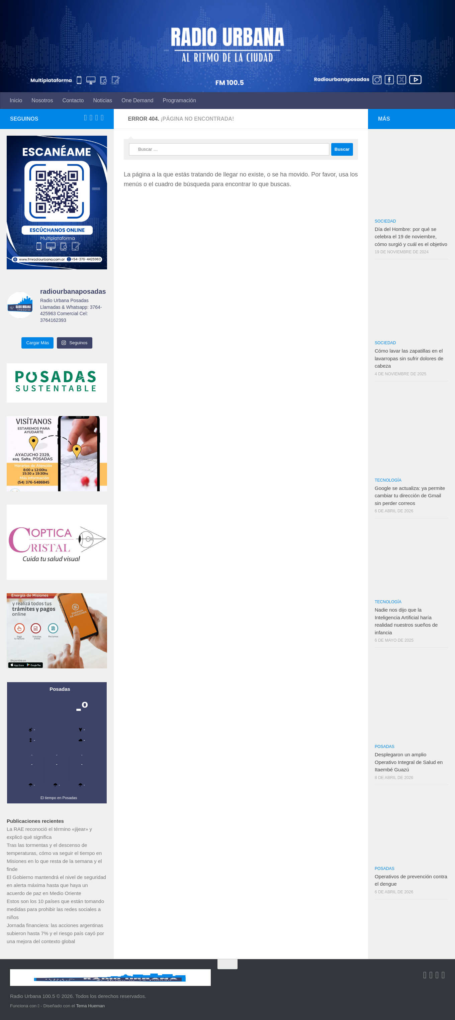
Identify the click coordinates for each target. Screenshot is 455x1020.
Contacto (73, 100)
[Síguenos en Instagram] (102, 117)
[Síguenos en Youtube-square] (96, 117)
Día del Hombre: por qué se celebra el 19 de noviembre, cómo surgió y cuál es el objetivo (411, 236)
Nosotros (42, 100)
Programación (179, 100)
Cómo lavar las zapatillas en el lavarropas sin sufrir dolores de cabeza (409, 358)
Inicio (16, 100)
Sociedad (385, 221)
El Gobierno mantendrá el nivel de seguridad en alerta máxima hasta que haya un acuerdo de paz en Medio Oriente (56, 885)
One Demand (137, 100)
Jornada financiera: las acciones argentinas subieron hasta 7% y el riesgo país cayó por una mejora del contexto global (55, 933)
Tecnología (388, 480)
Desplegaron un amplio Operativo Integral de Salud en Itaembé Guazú (409, 762)
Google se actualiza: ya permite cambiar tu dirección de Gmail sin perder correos (410, 495)
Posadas (384, 746)
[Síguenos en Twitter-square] (91, 117)
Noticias (102, 100)
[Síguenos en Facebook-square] (85, 117)
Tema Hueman (90, 1005)
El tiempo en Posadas (58, 798)
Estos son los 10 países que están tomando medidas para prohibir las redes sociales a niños (55, 909)
